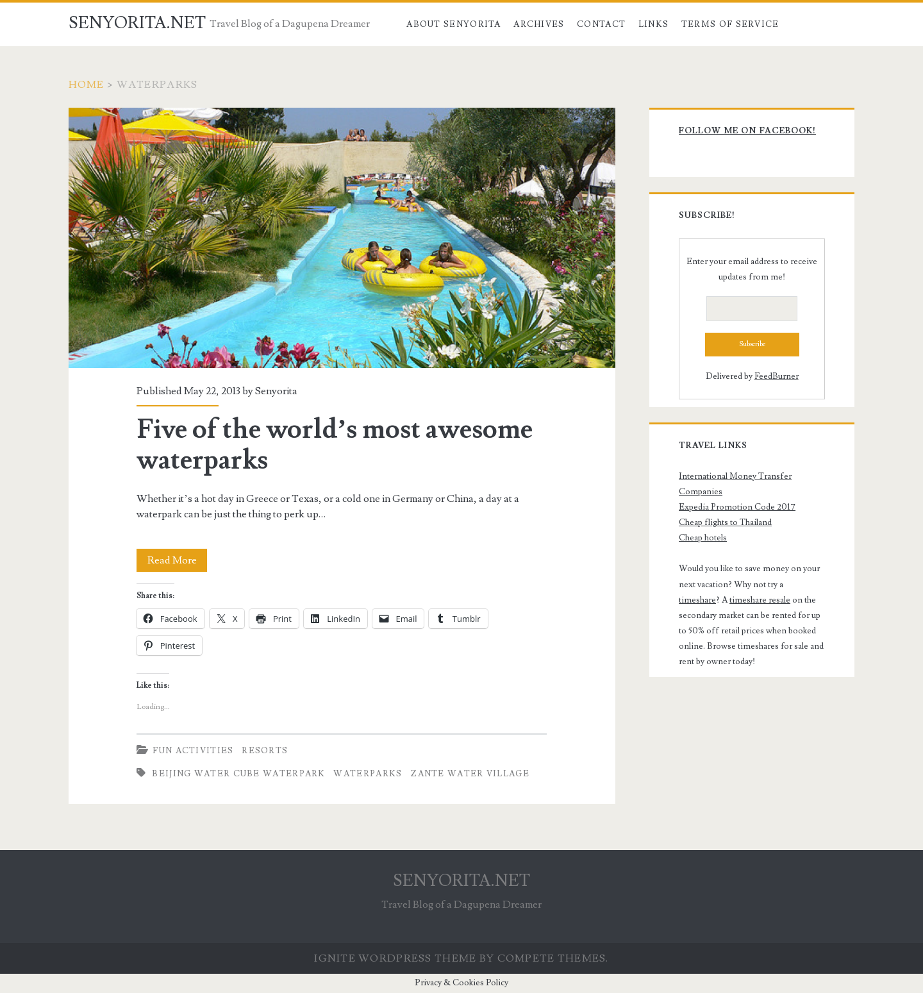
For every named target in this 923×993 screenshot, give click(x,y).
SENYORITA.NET (137, 23)
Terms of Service (730, 24)
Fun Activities (193, 751)
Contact (601, 24)
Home (86, 84)
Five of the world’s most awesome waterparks (342, 238)
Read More (177, 560)
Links (653, 24)
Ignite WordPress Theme (395, 958)
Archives (538, 24)
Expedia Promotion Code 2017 (737, 507)
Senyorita (276, 391)
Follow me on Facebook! (747, 131)
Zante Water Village (469, 774)
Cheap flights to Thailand (725, 522)
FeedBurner (776, 376)
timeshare (697, 600)
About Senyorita (453, 24)
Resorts (265, 751)
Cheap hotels (703, 538)
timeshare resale (759, 600)
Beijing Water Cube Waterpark (238, 774)
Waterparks (367, 774)
